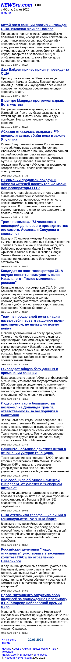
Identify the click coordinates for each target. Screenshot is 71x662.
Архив (27, 648)
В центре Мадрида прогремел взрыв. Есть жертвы (32, 102)
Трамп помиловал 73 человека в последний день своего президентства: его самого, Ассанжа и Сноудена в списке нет (34, 228)
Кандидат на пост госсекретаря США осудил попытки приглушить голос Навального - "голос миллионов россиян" (32, 277)
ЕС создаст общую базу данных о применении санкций (29, 371)
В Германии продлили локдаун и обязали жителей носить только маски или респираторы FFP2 (33, 184)
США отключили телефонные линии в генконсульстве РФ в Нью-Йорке (33, 517)
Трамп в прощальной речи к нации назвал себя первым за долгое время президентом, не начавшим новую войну (33, 322)
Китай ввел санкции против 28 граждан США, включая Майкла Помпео (34, 27)
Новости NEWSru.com (18, 657)
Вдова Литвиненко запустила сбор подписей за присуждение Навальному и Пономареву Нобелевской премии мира (34, 601)
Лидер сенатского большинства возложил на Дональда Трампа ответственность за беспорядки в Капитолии (29, 409)
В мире (6, 12)
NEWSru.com (16, 5)
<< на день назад (9, 641)
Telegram (7, 651)
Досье (17, 648)
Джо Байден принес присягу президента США (35, 71)
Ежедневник (40, 648)
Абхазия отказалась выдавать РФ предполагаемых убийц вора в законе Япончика (33, 135)
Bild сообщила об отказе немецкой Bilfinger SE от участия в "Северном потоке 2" (31, 484)
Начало (6, 648)
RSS (53, 648)
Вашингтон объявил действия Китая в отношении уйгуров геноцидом (33, 451)
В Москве (26, 654)
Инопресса (41, 654)
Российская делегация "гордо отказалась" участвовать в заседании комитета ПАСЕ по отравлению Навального (33, 555)
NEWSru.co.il (10, 654)
